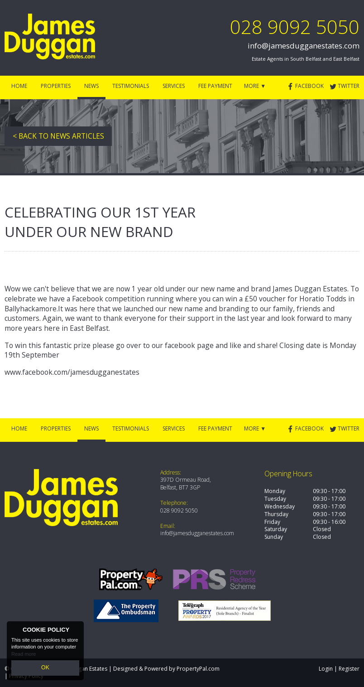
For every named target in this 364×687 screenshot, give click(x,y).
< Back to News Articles (58, 136)
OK (45, 668)
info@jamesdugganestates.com (303, 45)
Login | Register (339, 668)
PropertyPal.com (198, 668)
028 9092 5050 (294, 26)
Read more (23, 655)
